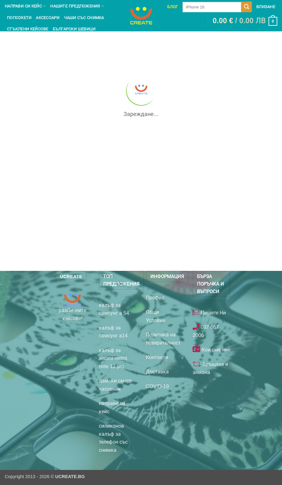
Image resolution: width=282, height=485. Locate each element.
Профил (155, 297)
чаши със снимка (84, 17)
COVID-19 (157, 386)
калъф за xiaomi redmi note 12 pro (113, 358)
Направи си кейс (25, 6)
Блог (172, 6)
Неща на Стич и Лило (31, 40)
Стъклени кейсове (27, 29)
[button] (245, 21)
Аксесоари (47, 17)
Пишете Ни (212, 312)
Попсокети (19, 17)
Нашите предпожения (77, 6)
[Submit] (246, 7)
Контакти (157, 357)
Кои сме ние (215, 349)
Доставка (157, 371)
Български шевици (74, 29)
